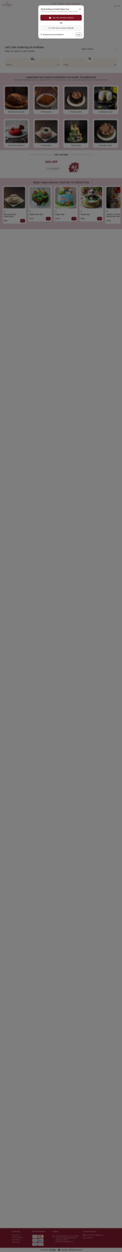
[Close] (80, 9)
